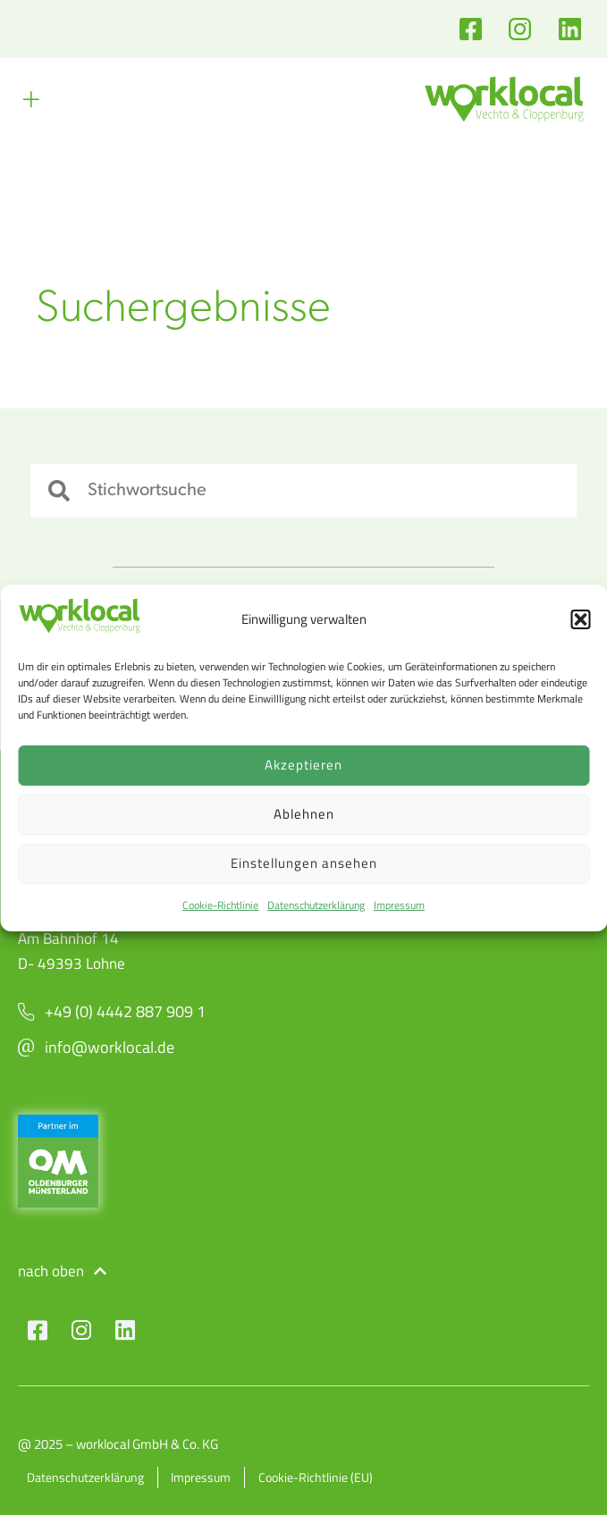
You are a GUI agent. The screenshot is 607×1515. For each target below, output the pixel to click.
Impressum (399, 904)
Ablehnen (304, 814)
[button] (580, 619)
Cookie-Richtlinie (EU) (316, 1477)
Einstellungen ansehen (304, 863)
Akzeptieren (303, 764)
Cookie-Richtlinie (220, 904)
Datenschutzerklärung (316, 904)
